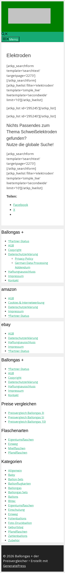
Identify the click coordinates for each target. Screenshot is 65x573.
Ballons (13, 497)
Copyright (14, 250)
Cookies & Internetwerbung (26, 302)
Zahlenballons (17, 536)
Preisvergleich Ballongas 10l (27, 422)
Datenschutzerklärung (23, 254)
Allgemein (15, 470)
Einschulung (16, 510)
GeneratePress (14, 566)
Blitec (12, 501)
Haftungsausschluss (21, 272)
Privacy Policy (24, 259)
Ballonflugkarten (19, 483)
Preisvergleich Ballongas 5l (26, 417)
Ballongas (15, 488)
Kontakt (13, 280)
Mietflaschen (16, 448)
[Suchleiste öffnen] (4, 34)
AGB (11, 245)
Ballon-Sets (15, 479)
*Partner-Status (18, 241)
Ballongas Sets (18, 492)
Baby (11, 475)
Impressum (16, 276)
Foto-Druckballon (20, 523)
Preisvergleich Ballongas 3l (26, 413)
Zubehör (14, 540)
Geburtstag (15, 527)
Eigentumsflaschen (21, 439)
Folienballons (17, 518)
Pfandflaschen (17, 452)
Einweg (13, 444)
